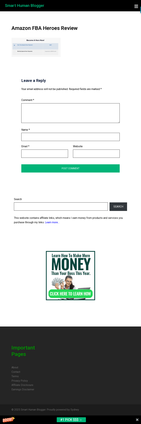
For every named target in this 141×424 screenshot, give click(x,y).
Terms (15, 376)
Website (78, 146)
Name (25, 129)
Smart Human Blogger (24, 5)
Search (18, 199)
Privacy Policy (19, 380)
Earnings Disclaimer (22, 389)
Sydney (74, 409)
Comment (27, 100)
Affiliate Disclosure (22, 385)
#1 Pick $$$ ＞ (71, 420)
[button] (70, 419)
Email (25, 146)
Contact (15, 371)
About (14, 367)
